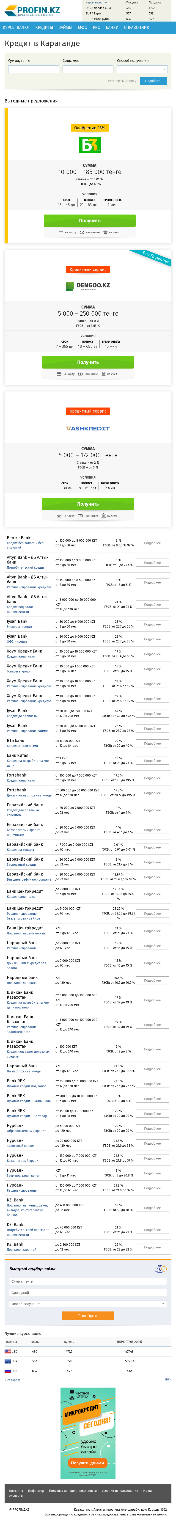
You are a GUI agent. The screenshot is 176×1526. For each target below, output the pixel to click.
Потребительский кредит (25, 568)
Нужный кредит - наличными (29, 1101)
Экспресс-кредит (19, 627)
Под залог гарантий (21, 1250)
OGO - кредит (17, 642)
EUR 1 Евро (93, 13)
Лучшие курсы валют (24, 1333)
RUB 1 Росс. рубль (98, 19)
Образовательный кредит (26, 1131)
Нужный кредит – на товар (27, 1116)
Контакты (16, 1491)
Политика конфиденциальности (73, 1491)
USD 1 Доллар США (98, 8)
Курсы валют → (96, 2)
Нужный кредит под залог (26, 1086)
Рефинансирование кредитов (29, 587)
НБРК (167, 1379)
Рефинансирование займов (28, 731)
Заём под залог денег (23, 1176)
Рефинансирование (22, 948)
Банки (112, 27)
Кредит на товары (20, 850)
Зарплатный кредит (21, 865)
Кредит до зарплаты (22, 716)
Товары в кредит (19, 671)
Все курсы (12, 1379)
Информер (36, 1491)
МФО (82, 27)
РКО (96, 27)
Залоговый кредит (20, 1146)
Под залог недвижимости (26, 933)
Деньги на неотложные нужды (29, 795)
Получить (90, 221)
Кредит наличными (21, 656)
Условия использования (120, 1491)
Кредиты (44, 27)
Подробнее (152, 543)
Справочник (136, 27)
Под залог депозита (22, 983)
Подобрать (153, 81)
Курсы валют (16, 27)
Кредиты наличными (22, 746)
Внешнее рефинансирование (29, 879)
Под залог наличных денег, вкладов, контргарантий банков (27, 1210)
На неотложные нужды (24, 1071)
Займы (65, 27)
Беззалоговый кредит (23, 1161)
